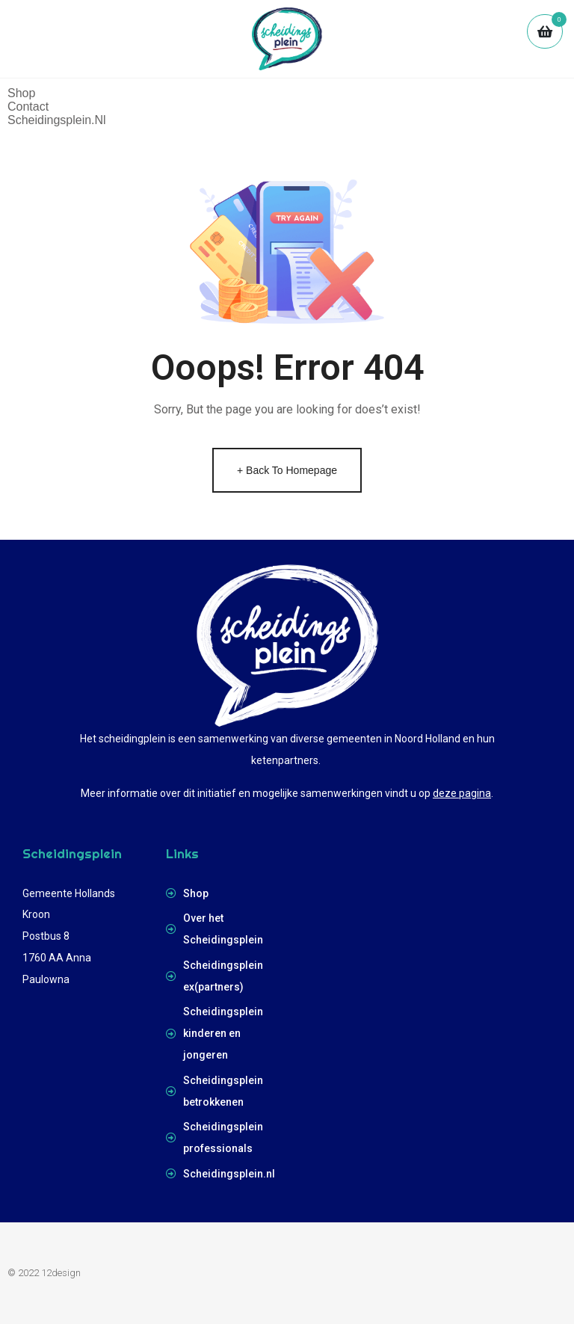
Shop (21, 93)
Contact (28, 106)
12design (61, 1272)
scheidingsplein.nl (56, 120)
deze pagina (462, 793)
